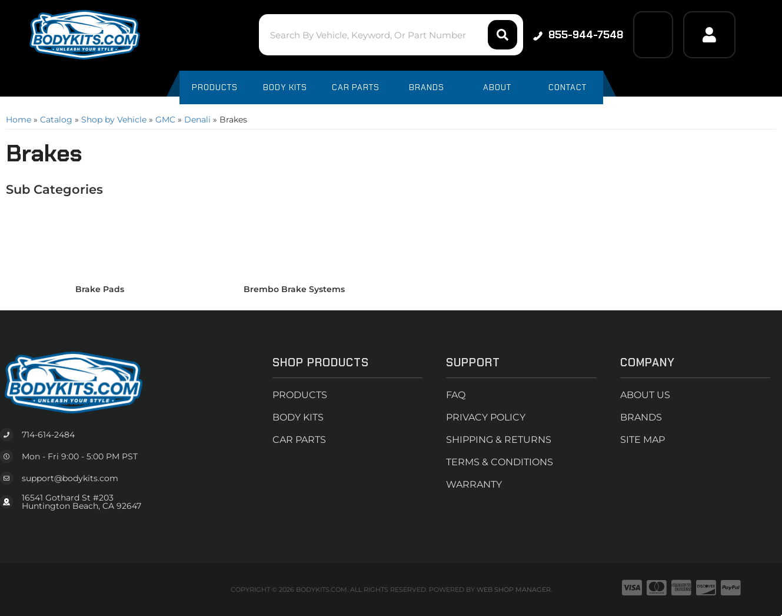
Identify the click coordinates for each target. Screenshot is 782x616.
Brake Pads (99, 289)
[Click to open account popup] (709, 34)
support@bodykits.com (70, 478)
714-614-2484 (48, 434)
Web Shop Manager (514, 589)
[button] (391, 34)
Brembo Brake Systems (294, 289)
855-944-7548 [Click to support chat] (578, 34)
